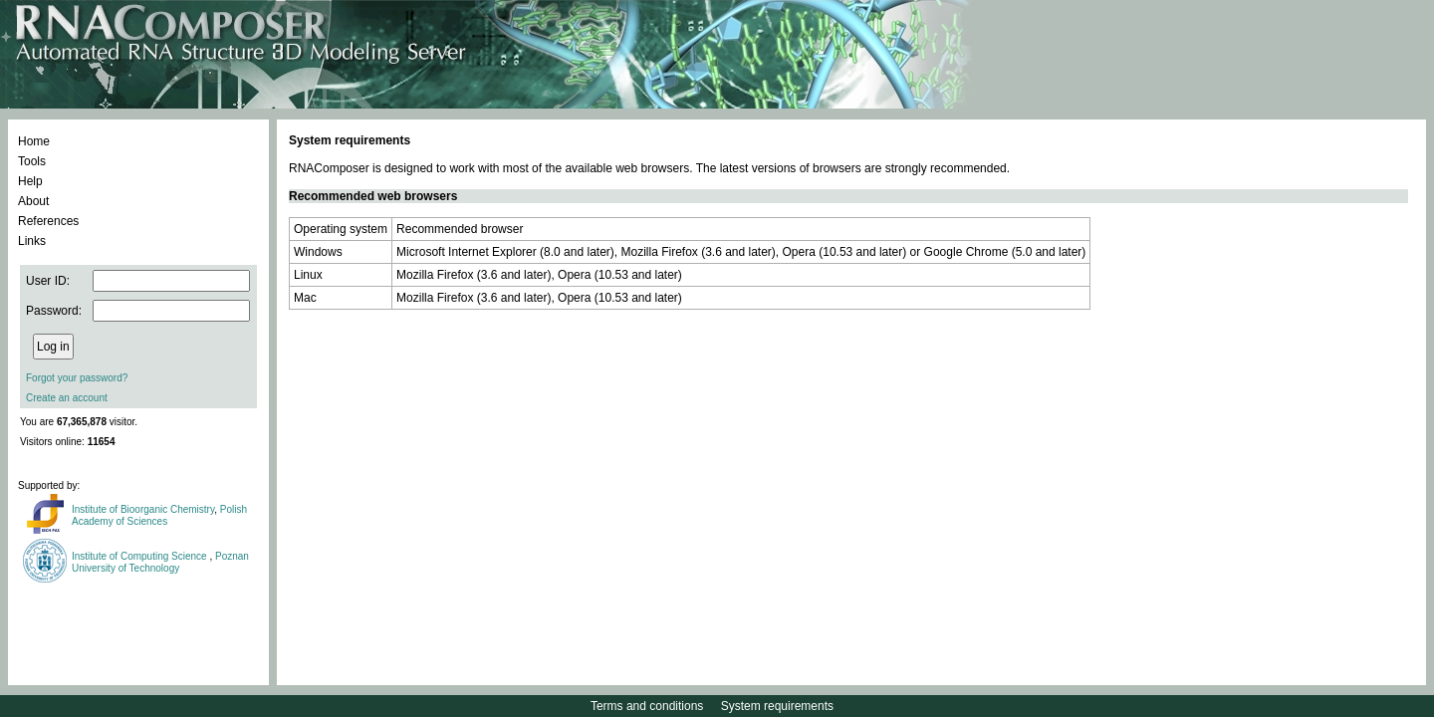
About (33, 201)
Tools (32, 161)
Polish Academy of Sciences (159, 515)
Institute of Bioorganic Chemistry (143, 509)
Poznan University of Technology (160, 562)
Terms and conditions (647, 706)
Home (34, 141)
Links (32, 241)
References (48, 221)
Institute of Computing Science (140, 556)
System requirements (777, 706)
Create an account (67, 397)
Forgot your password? (76, 377)
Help (30, 181)
